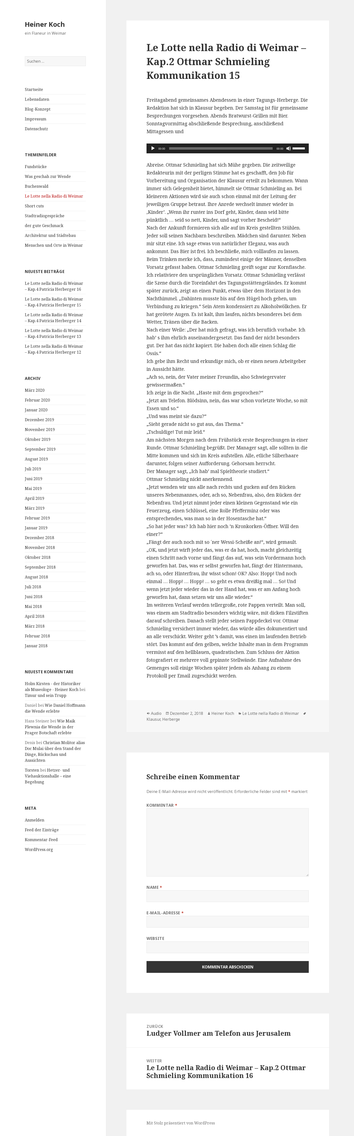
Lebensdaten (37, 99)
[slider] (221, 148)
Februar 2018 (37, 636)
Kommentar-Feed (41, 839)
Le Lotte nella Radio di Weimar (54, 196)
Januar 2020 (36, 410)
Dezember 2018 (39, 537)
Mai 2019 (33, 488)
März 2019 (34, 508)
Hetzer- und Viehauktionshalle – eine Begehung (48, 776)
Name (154, 887)
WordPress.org (39, 849)
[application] (228, 148)
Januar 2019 (36, 528)
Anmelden (34, 820)
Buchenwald (36, 186)
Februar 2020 (37, 400)
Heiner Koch (45, 24)
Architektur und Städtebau (50, 235)
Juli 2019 (33, 469)
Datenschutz (36, 128)
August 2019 (36, 459)
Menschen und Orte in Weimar (54, 245)
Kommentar (162, 805)
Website (155, 938)
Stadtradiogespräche (44, 215)
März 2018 (34, 626)
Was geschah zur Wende (48, 176)
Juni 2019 (33, 478)
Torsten (32, 770)
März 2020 (34, 390)
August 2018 (36, 577)
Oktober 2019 (37, 439)
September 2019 (40, 449)
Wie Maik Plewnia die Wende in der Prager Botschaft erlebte (50, 726)
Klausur (153, 719)
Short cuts (34, 206)
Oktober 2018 (37, 557)
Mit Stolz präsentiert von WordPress (181, 1123)
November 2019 (40, 429)
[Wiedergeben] (152, 148)
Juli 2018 (33, 587)
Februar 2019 (37, 518)
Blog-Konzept (37, 109)
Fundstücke (36, 166)
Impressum (35, 119)
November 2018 (40, 547)
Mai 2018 (33, 606)
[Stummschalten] (288, 148)
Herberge (171, 719)
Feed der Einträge (42, 830)
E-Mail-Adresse (165, 913)
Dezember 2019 (39, 419)
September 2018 (40, 567)
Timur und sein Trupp (45, 695)
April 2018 (34, 616)
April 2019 (34, 498)
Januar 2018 (36, 645)
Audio (156, 713)
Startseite (34, 89)
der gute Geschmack (44, 225)
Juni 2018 (33, 596)
